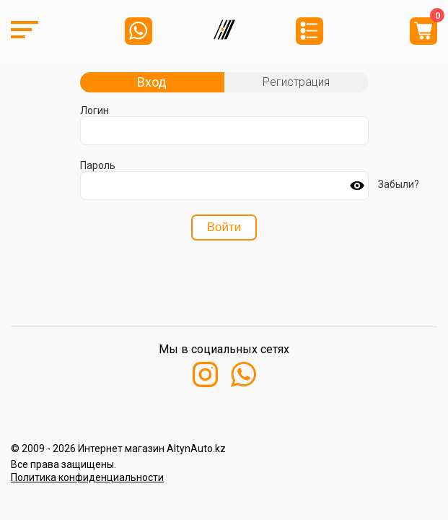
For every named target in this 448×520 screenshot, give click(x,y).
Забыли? (398, 184)
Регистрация (296, 82)
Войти (224, 227)
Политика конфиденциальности (87, 477)
